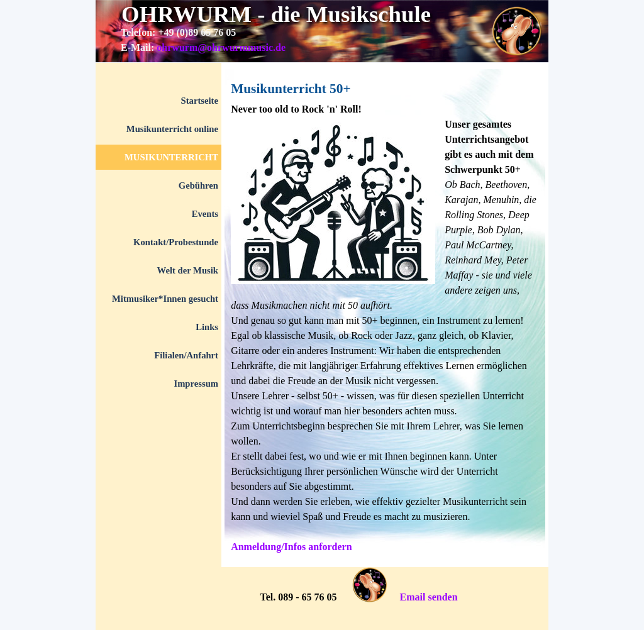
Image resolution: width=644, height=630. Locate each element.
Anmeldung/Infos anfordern (291, 546)
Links (207, 327)
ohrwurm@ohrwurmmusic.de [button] (221, 47)
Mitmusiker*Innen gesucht (165, 299)
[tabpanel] (309, 47)
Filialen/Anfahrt (186, 355)
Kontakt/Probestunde (175, 242)
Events (205, 214)
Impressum (196, 384)
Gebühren (198, 185)
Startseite (199, 101)
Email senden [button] (429, 597)
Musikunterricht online (172, 129)
